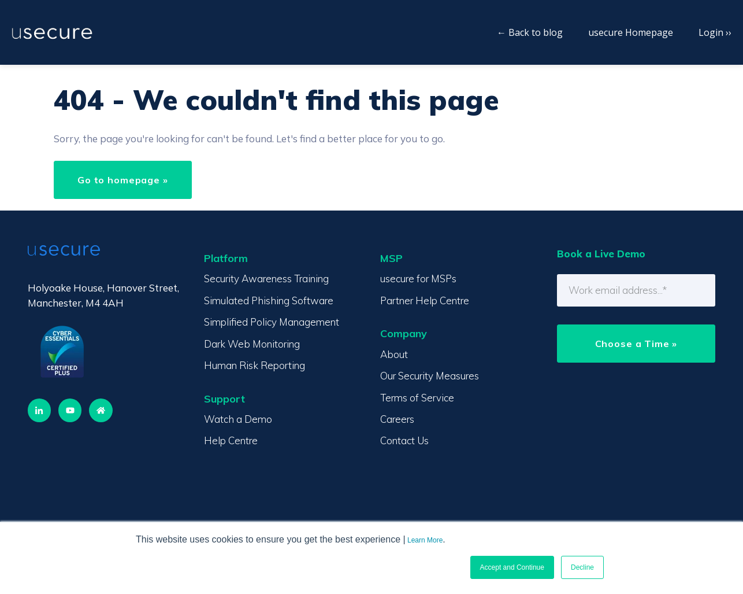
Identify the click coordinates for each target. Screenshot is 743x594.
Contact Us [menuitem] (404, 440)
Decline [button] (582, 567)
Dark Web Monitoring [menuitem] (252, 344)
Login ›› (715, 32)
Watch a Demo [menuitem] (238, 419)
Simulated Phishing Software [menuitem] (268, 300)
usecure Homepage (630, 32)
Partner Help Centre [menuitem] (424, 300)
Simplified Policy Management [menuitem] (271, 322)
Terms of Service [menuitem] (417, 398)
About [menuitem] (394, 354)
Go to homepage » (122, 180)
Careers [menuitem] (397, 419)
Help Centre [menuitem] (231, 440)
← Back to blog (530, 32)
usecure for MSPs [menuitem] (418, 278)
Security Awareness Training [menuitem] (266, 278)
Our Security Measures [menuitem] (429, 376)
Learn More (425, 540)
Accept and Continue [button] (512, 567)
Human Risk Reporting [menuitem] (254, 365)
